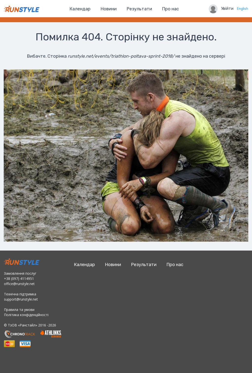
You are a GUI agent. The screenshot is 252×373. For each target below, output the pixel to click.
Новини (108, 9)
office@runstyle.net (19, 283)
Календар (80, 9)
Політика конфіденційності (26, 314)
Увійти (227, 8)
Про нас (170, 9)
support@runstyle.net (21, 299)
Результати (139, 9)
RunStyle (21, 9)
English (242, 9)
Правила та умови (19, 309)
